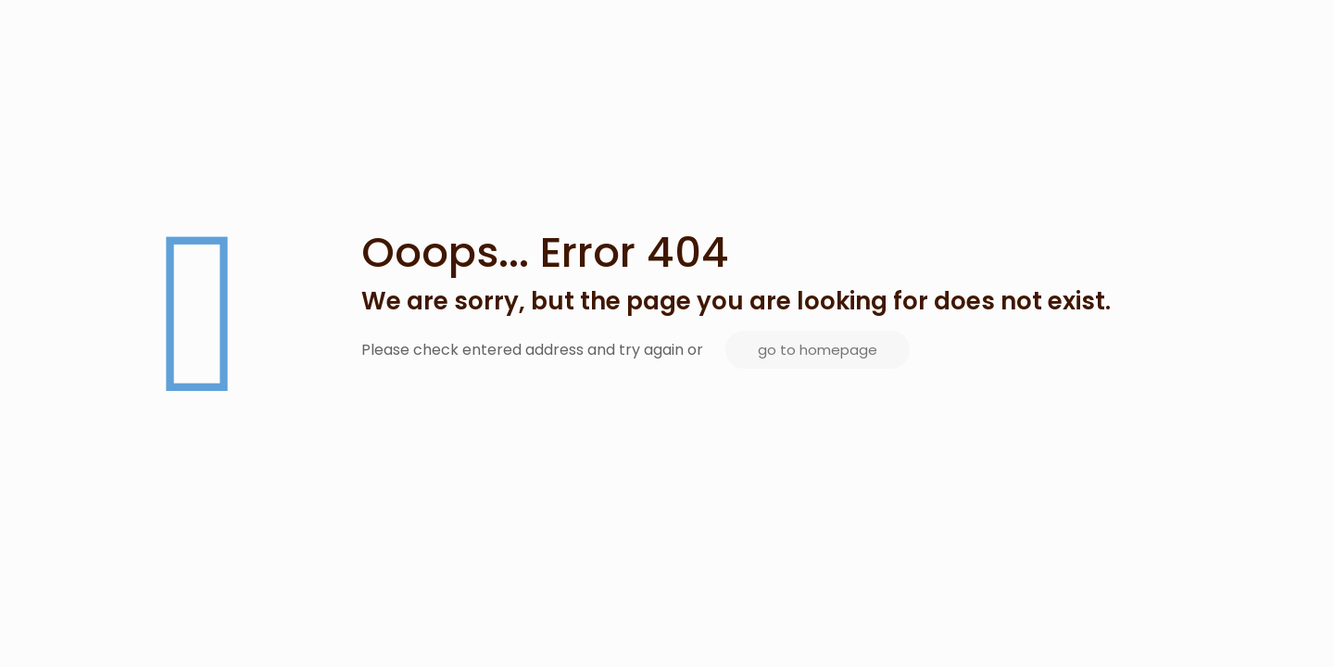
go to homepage (817, 349)
